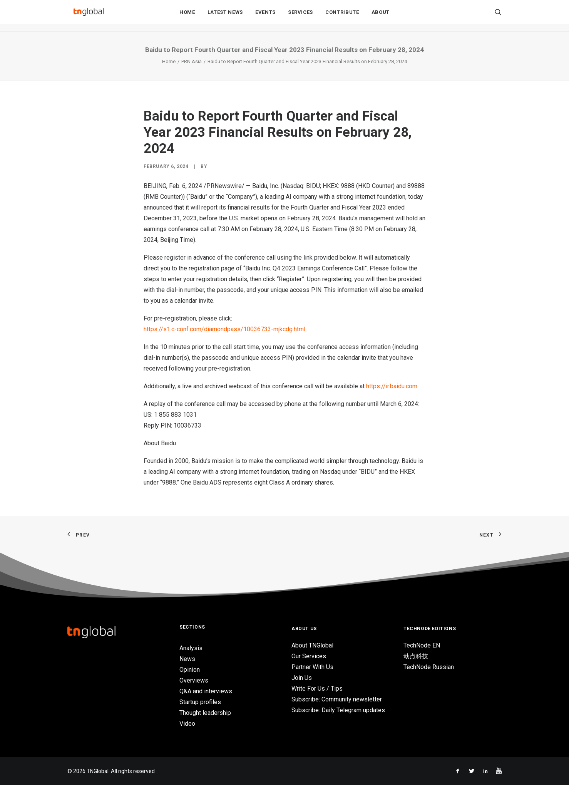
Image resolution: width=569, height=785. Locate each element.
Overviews (193, 680)
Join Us (301, 677)
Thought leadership (205, 712)
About (381, 16)
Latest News (225, 16)
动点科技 (415, 656)
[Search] (498, 16)
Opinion (189, 669)
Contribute (342, 16)
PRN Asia (191, 61)
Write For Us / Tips (317, 688)
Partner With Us (312, 667)
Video (187, 723)
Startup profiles (200, 702)
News (187, 659)
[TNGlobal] (88, 15)
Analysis (190, 648)
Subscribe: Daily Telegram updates (338, 710)
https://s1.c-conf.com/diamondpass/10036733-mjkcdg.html (224, 329)
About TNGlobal (312, 645)
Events (265, 16)
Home (187, 16)
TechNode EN (421, 645)
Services (300, 16)
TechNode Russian (428, 667)
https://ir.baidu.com (391, 386)
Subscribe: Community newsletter (336, 699)
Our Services (308, 656)
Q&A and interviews (205, 691)
